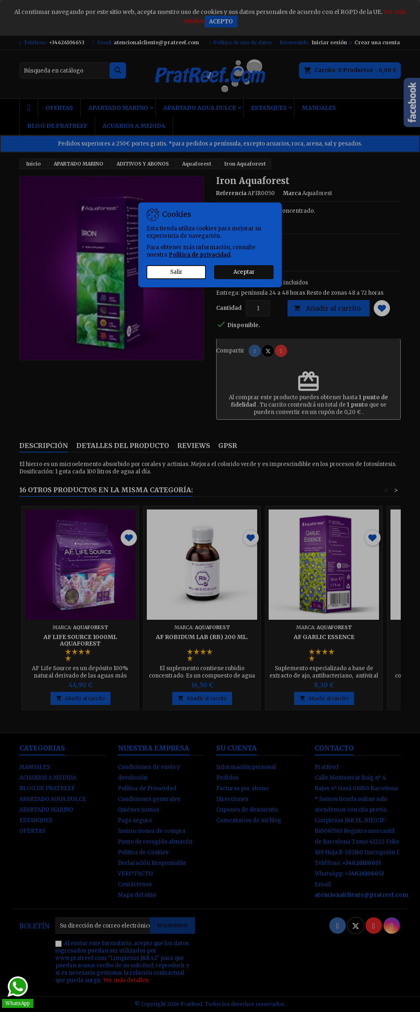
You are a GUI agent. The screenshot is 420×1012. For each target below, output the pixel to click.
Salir (176, 271)
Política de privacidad (200, 254)
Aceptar (244, 271)
